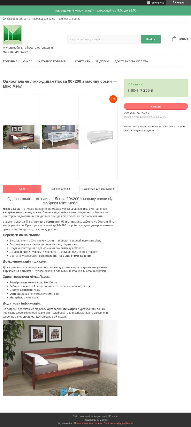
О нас (28, 61)
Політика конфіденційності (118, 423)
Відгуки (102, 61)
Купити (156, 106)
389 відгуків (158, 2)
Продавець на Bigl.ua (95, 419)
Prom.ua (113, 416)
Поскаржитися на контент (88, 423)
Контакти (82, 61)
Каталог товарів (52, 61)
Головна (10, 61)
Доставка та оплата (131, 61)
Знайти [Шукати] (150, 39)
